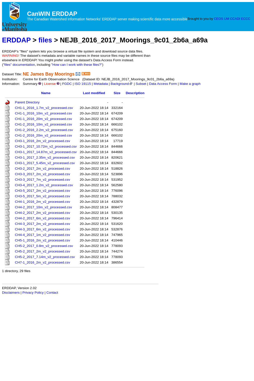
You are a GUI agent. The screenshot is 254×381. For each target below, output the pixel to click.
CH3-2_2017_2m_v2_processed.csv (42, 168)
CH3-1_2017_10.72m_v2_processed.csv (46, 146)
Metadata (101, 84)
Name (45, 93)
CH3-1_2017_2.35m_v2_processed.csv (45, 157)
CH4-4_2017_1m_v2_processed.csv (42, 235)
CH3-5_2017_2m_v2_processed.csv (42, 191)
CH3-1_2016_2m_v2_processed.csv (42, 141)
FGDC (67, 84)
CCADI (235, 19)
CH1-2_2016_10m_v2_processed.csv (43, 124)
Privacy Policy (33, 292)
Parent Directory (27, 102)
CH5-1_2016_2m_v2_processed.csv (42, 240)
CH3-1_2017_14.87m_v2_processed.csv (46, 152)
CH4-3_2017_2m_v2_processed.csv (42, 224)
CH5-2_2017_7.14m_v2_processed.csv (45, 257)
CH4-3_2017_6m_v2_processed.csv (42, 229)
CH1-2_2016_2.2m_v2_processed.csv (44, 130)
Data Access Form (163, 84)
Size (117, 93)
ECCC (245, 19)
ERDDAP (16, 40)
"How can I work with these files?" (76, 65)
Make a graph (190, 84)
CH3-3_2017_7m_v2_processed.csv (42, 179)
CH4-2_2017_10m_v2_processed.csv (43, 207)
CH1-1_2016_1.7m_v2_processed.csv (44, 108)
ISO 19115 (82, 84)
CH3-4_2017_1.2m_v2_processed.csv (44, 185)
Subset (141, 84)
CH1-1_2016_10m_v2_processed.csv (43, 113)
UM (226, 19)
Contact (52, 292)
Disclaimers (11, 292)
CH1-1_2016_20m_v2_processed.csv (43, 119)
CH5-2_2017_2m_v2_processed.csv (42, 251)
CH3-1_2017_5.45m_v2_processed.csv (45, 163)
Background (122, 84)
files (45, 40)
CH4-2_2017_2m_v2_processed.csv (42, 213)
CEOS (218, 19)
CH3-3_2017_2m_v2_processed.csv (42, 174)
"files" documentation (19, 65)
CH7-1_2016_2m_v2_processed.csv (42, 262)
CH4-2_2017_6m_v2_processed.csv (42, 218)
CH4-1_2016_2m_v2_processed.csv (42, 202)
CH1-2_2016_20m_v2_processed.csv (43, 135)
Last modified (94, 93)
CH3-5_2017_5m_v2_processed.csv (42, 196)
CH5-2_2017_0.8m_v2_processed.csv (44, 246)
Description (135, 93)
